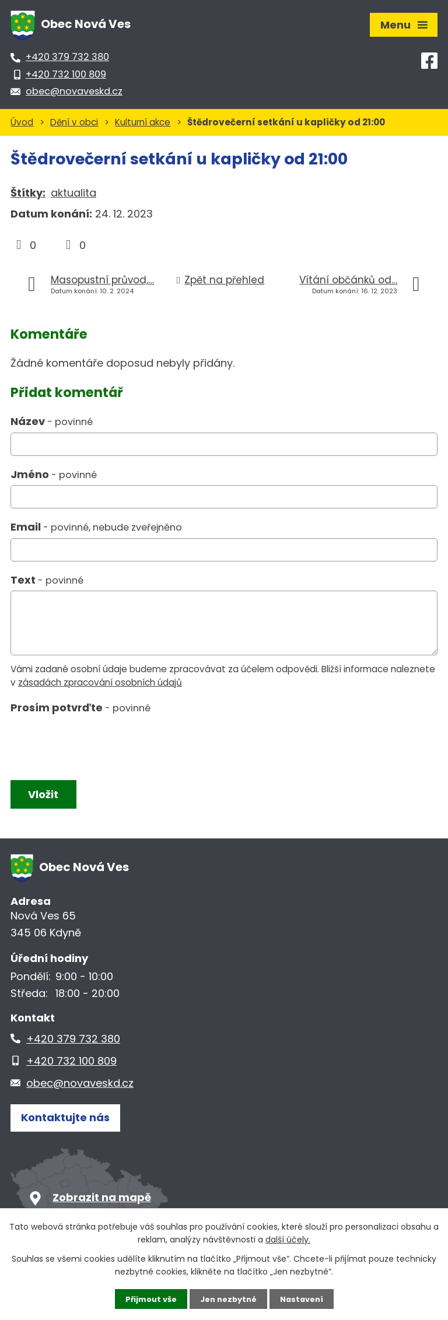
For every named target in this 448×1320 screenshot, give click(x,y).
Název (51, 421)
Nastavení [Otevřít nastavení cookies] (305, 1298)
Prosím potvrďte (80, 707)
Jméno (53, 474)
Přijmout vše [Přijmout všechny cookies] (146, 1298)
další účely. (287, 1238)
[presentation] (96, 745)
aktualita (73, 192)
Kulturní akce (142, 122)
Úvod (21, 122)
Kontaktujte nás (65, 1123)
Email (96, 526)
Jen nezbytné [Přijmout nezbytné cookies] (228, 1298)
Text (46, 580)
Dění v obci (74, 122)
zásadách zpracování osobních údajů (100, 682)
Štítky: (28, 192)
